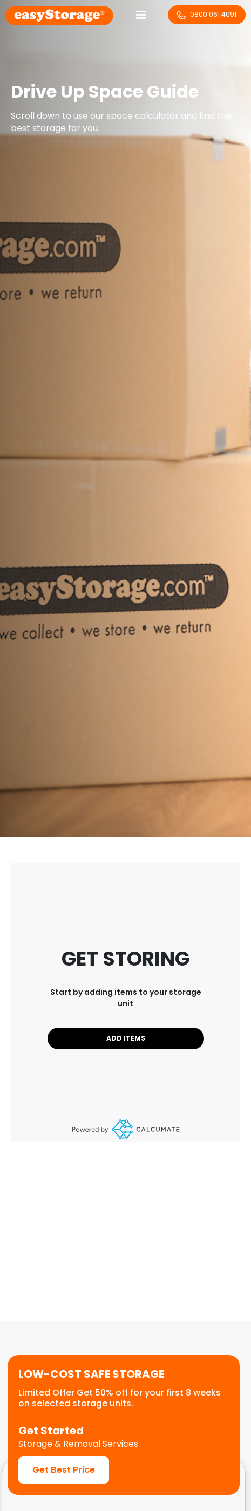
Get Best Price (63, 1470)
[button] (141, 15)
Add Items (125, 1038)
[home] (59, 15)
